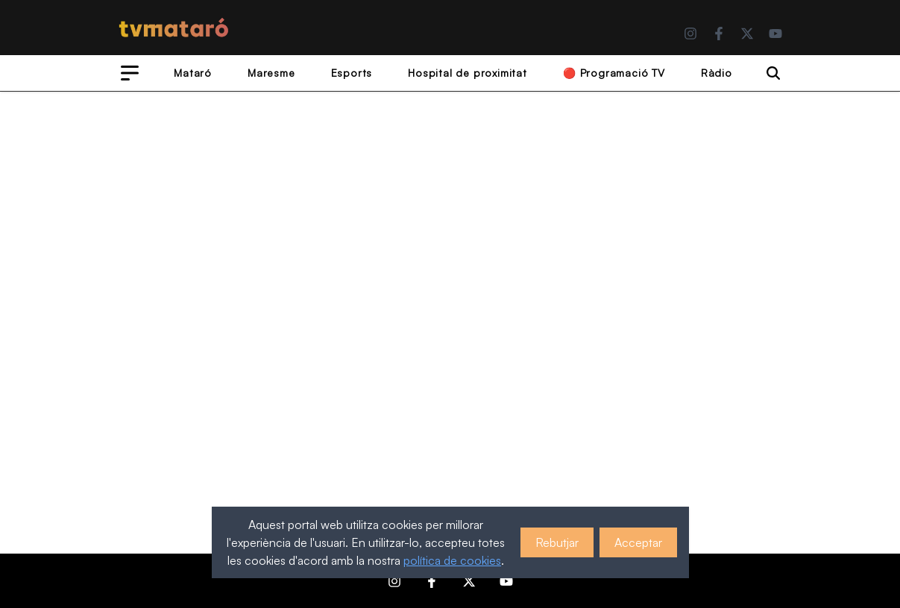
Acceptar (638, 542)
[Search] (773, 73)
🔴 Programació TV (614, 72)
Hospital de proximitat (467, 72)
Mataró (193, 72)
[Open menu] (129, 73)
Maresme (271, 72)
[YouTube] (775, 33)
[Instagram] (690, 33)
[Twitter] (747, 33)
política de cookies (452, 560)
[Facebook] (719, 33)
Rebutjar (557, 542)
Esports (352, 72)
